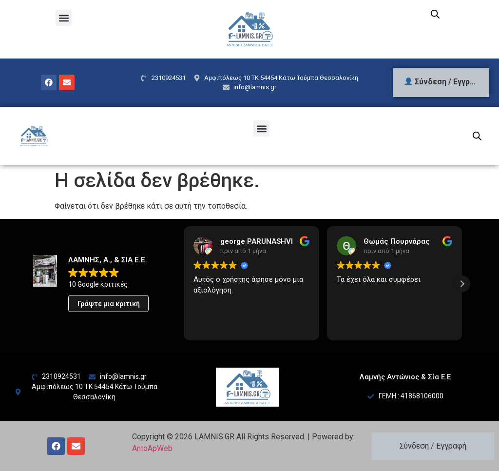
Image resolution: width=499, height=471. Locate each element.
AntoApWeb (152, 448)
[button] (64, 18)
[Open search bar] (435, 14)
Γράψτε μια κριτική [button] (108, 304)
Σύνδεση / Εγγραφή (433, 446)
